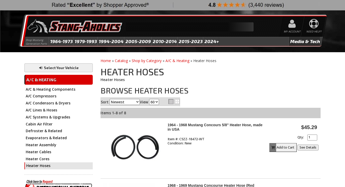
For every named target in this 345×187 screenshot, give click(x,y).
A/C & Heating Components (50, 89)
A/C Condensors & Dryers (48, 103)
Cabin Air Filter (39, 124)
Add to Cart (282, 147)
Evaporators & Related (46, 137)
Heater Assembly (41, 144)
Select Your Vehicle (58, 67)
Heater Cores (37, 158)
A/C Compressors (41, 96)
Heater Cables (38, 151)
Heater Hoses (38, 165)
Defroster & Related (44, 130)
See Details (308, 147)
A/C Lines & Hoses (41, 110)
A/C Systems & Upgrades (48, 117)
